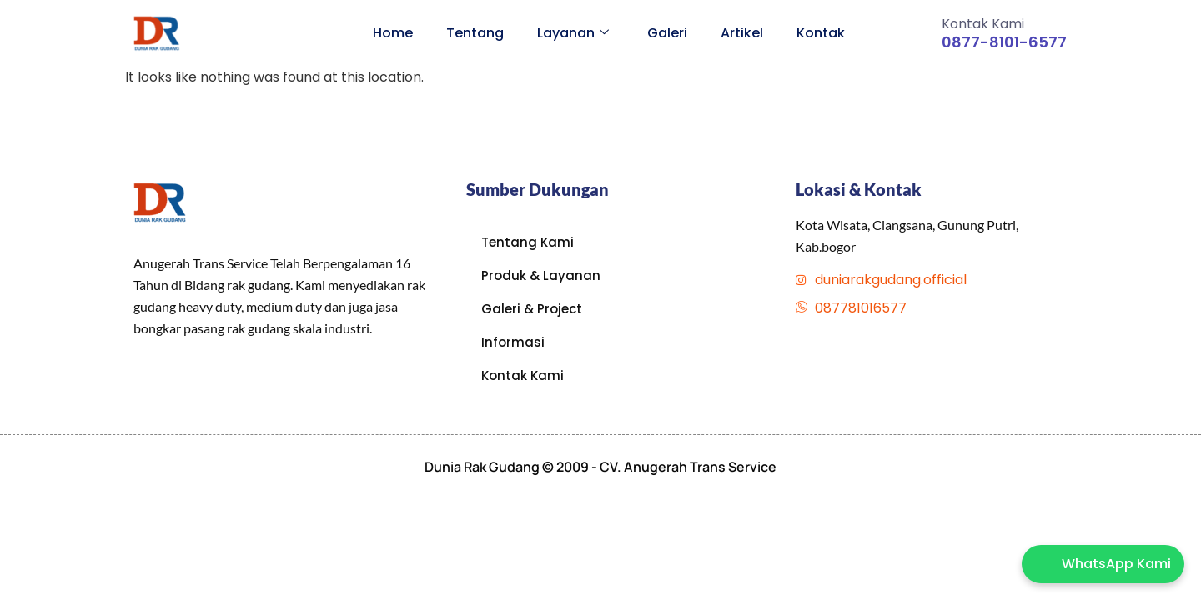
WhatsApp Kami (1116, 563)
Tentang (475, 32)
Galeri (667, 32)
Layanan (573, 33)
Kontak (820, 32)
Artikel (742, 32)
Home (393, 32)
